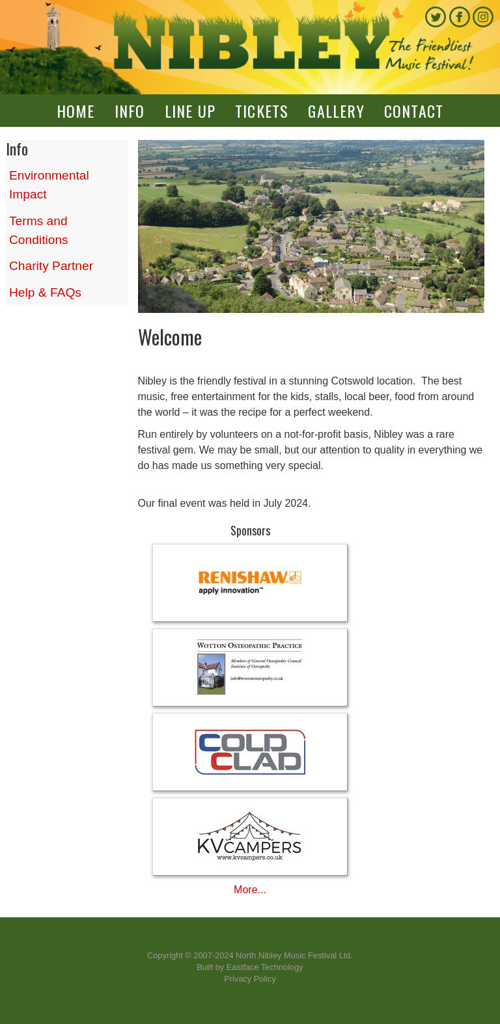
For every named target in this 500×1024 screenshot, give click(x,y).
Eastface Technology (265, 967)
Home (76, 110)
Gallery (336, 110)
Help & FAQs (45, 292)
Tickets (261, 110)
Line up (190, 110)
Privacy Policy (250, 979)
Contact (413, 110)
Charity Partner (51, 266)
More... (250, 889)
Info (130, 110)
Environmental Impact (49, 184)
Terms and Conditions (38, 230)
